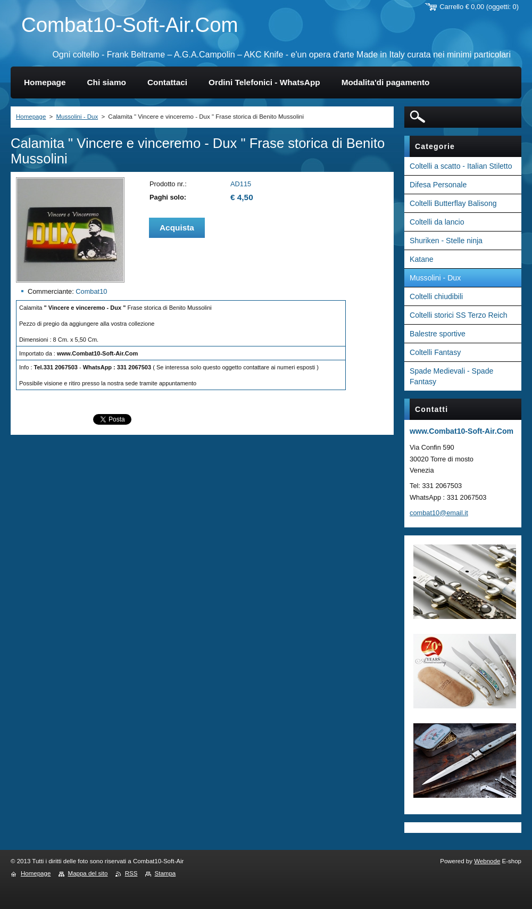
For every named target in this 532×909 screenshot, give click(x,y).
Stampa (165, 873)
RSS (131, 873)
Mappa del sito (88, 873)
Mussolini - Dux (77, 116)
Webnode (487, 861)
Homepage (31, 116)
